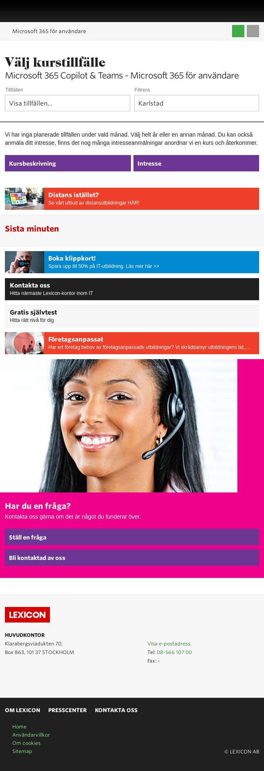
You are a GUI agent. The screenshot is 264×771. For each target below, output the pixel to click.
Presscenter (67, 710)
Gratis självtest (33, 312)
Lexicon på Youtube (10, 679)
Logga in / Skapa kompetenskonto (238, 31)
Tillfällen (14, 90)
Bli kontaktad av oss (37, 558)
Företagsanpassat (75, 339)
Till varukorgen (253, 31)
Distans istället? (73, 195)
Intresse (149, 163)
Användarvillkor (31, 735)
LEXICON (25, 11)
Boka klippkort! (72, 258)
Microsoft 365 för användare (49, 31)
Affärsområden (245, 11)
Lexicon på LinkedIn (22, 679)
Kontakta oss (30, 285)
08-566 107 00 (174, 652)
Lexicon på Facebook (33, 679)
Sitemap (22, 751)
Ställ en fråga (27, 537)
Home (19, 727)
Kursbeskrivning (32, 163)
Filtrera (142, 90)
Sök (254, 11)
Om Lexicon (22, 710)
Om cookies (26, 743)
